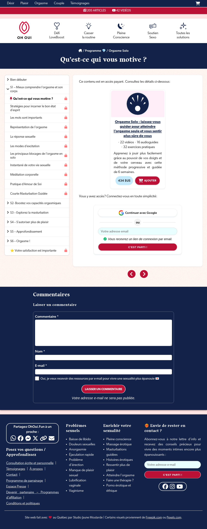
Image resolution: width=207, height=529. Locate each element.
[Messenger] (28, 438)
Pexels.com (174, 517)
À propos (36, 469)
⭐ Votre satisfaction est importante (33, 250)
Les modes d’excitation (24, 146)
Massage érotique (119, 444)
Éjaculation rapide (81, 455)
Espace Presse (16, 486)
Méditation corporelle (24, 174)
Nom (40, 351)
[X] (35, 438)
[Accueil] (80, 50)
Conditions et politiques (23, 503)
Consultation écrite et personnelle (30, 463)
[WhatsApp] (13, 438)
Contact (11, 475)
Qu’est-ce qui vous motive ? (33, 98)
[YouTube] (180, 486)
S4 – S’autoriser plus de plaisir (29, 222)
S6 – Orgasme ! (20, 241)
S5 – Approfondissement (26, 231)
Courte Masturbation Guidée (28, 193)
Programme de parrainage (24, 481)
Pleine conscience (118, 439)
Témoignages (15, 469)
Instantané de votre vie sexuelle (30, 165)
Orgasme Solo (118, 50)
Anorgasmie (77, 449)
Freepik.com (154, 517)
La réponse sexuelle (22, 136)
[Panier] (198, 3)
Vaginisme (76, 491)
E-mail (41, 366)
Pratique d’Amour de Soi (26, 184)
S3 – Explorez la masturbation (29, 212)
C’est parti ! (137, 247)
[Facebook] (20, 438)
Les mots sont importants (26, 117)
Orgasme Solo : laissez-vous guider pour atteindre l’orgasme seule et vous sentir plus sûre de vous (138, 129)
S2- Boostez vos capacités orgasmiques (35, 203)
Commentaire (47, 317)
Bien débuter (18, 79)
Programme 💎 (95, 50)
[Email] (51, 438)
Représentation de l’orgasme (28, 127)
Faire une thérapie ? (120, 480)
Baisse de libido (80, 439)
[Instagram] (172, 486)
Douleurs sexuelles (82, 444)
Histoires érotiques (119, 460)
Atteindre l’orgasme (120, 475)
